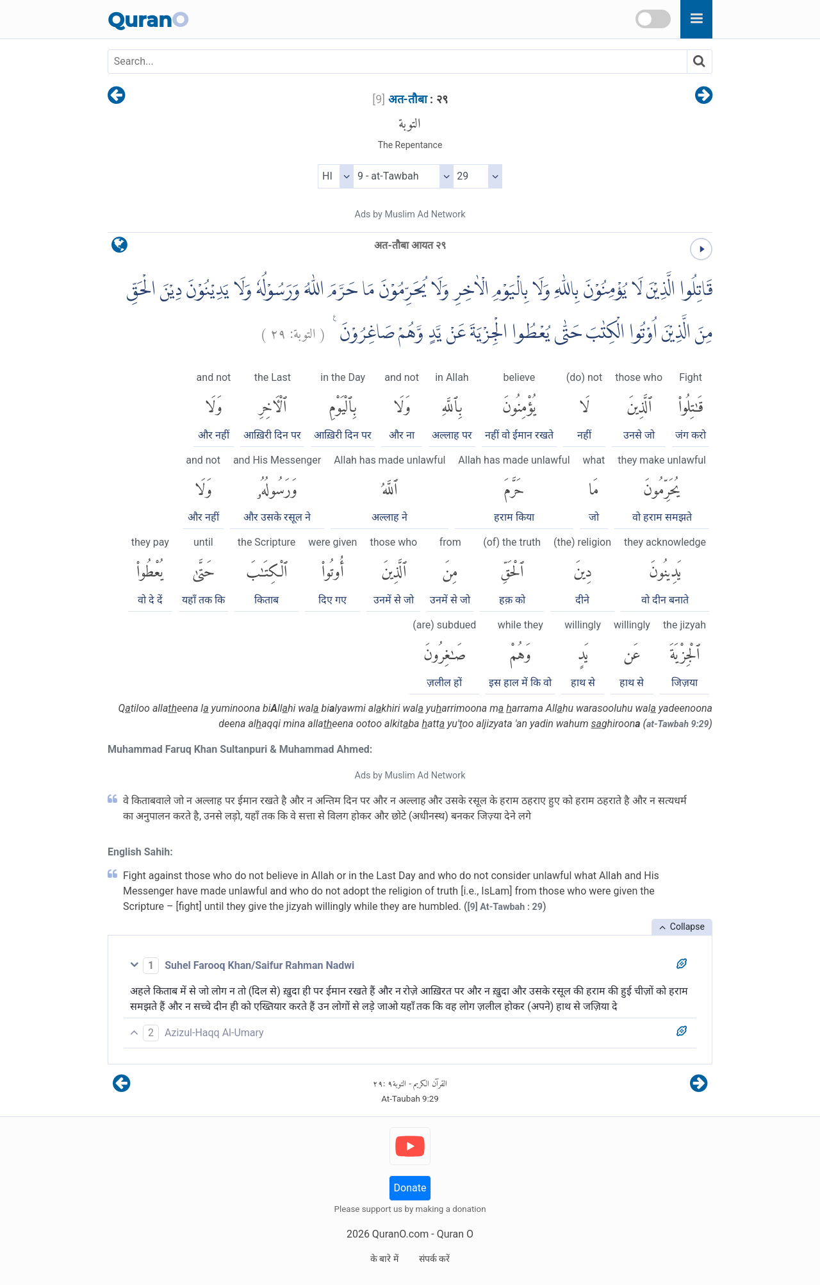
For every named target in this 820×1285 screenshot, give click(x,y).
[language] (119, 248)
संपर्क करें (434, 1259)
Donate (410, 1188)
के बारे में (384, 1259)
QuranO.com (400, 1234)
